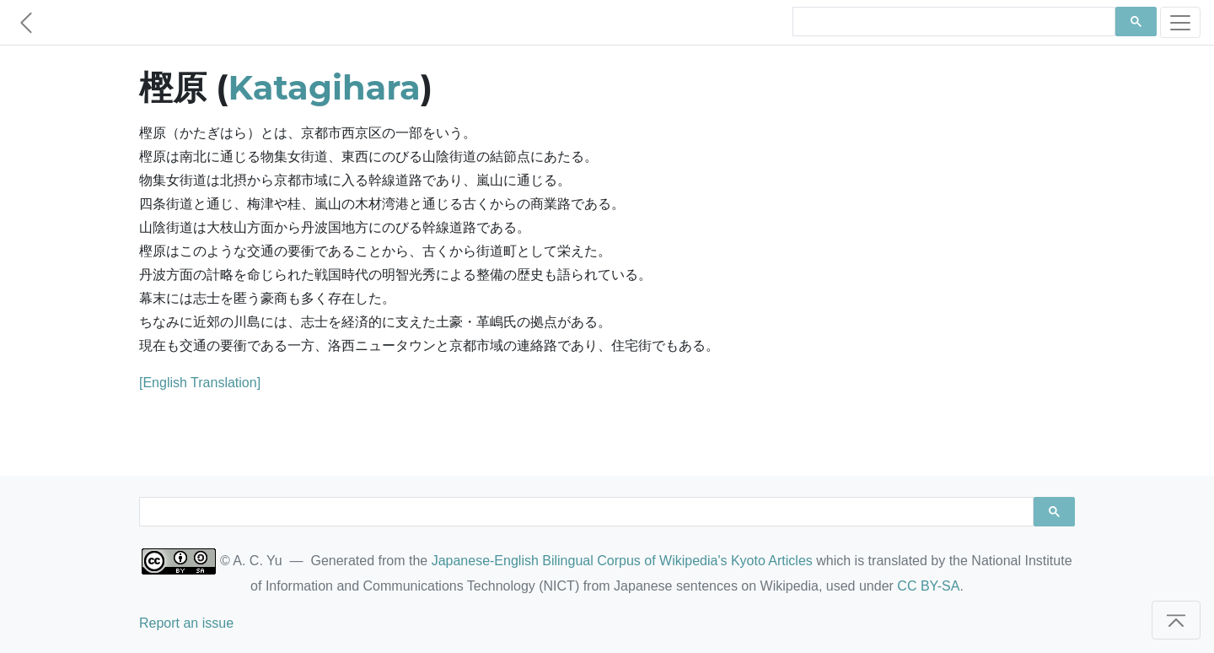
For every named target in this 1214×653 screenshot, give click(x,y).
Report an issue (186, 623)
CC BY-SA (928, 586)
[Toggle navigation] (1180, 22)
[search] (952, 22)
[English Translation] (200, 382)
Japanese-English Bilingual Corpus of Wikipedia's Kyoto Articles (622, 560)
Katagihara (324, 87)
